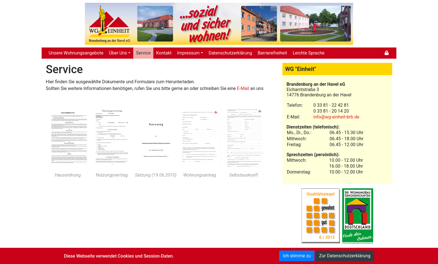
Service (143, 53)
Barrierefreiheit (272, 53)
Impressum (188, 53)
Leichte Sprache (309, 53)
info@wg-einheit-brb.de (336, 117)
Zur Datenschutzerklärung (344, 255)
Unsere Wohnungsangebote (76, 53)
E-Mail (243, 88)
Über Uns (118, 53)
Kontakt (164, 53)
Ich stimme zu (297, 255)
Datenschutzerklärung (230, 53)
